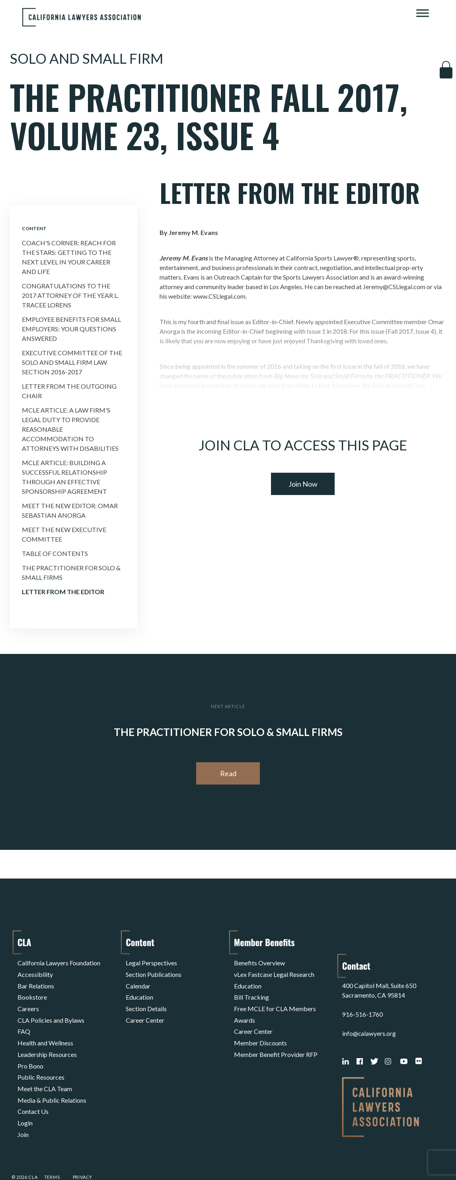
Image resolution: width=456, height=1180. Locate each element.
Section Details (146, 1000)
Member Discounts (260, 1029)
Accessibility (35, 971)
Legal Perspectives (151, 962)
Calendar (138, 981)
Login (25, 1096)
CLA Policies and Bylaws (51, 1010)
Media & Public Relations (52, 1076)
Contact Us (33, 1086)
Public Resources (41, 1057)
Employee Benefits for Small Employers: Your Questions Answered (71, 328)
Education (139, 990)
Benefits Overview (259, 962)
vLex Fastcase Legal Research (274, 971)
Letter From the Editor (63, 591)
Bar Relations (36, 981)
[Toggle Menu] (422, 13)
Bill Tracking (251, 990)
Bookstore (32, 990)
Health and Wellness (45, 1029)
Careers (28, 1000)
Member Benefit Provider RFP (276, 1038)
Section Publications (153, 971)
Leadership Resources (47, 1038)
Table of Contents (55, 553)
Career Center (145, 1010)
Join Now (303, 483)
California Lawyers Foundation (59, 962)
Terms (52, 1153)
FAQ (24, 1019)
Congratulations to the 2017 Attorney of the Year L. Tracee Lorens (70, 295)
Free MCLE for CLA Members (275, 1000)
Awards (244, 1010)
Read (228, 773)
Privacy (83, 1153)
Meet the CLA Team (45, 1067)
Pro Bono (30, 1048)
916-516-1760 (362, 990)
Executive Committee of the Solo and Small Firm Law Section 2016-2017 (72, 362)
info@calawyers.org (369, 1010)
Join (23, 1105)
